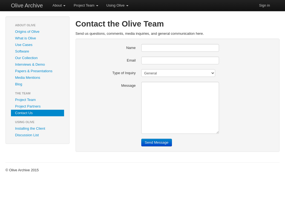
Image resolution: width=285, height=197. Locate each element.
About (59, 5)
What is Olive (25, 38)
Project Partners (28, 106)
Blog (18, 84)
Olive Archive (27, 5)
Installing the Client (30, 128)
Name (131, 48)
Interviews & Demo (30, 64)
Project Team (86, 5)
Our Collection (26, 58)
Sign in (264, 5)
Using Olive (117, 5)
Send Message (157, 142)
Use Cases (24, 45)
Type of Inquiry (124, 73)
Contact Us (24, 113)
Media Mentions (27, 78)
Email (131, 60)
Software (22, 51)
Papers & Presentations (34, 71)
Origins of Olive (27, 32)
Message (128, 85)
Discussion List (27, 135)
